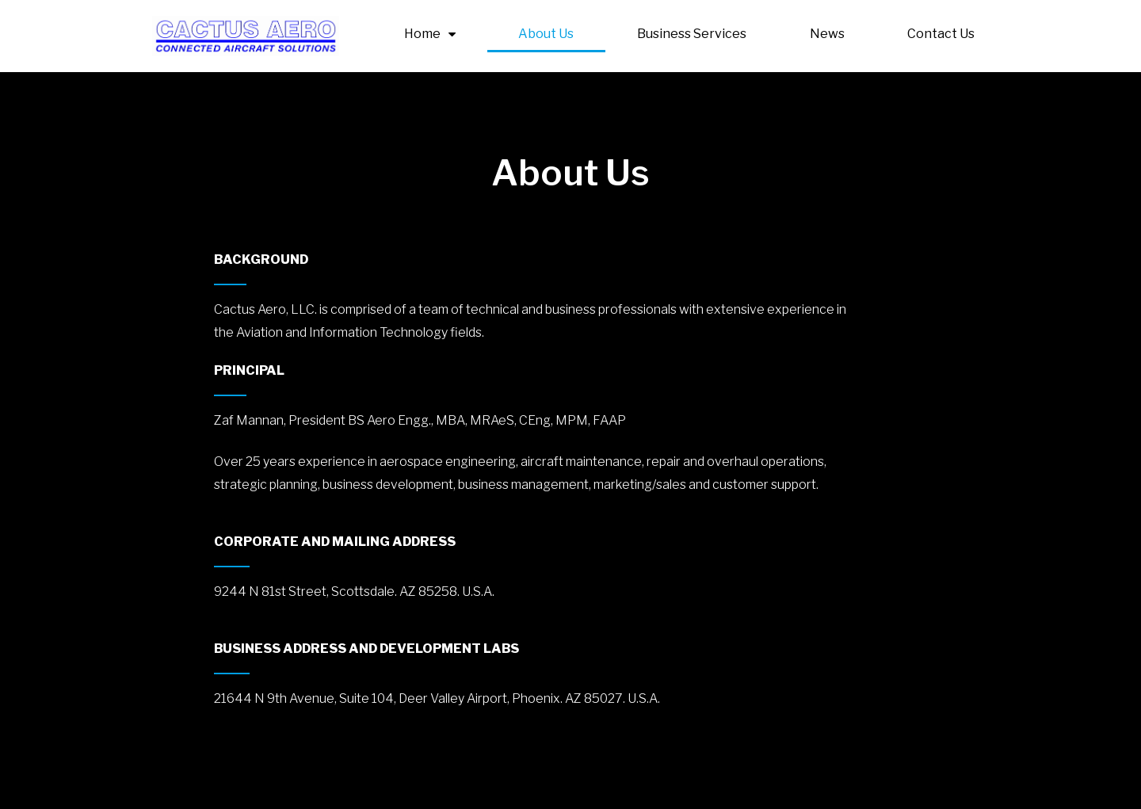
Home (430, 33)
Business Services (691, 33)
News (827, 33)
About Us (546, 33)
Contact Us (941, 33)
